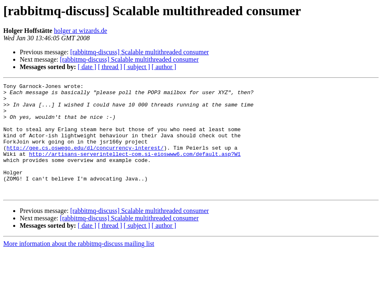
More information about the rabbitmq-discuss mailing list (78, 265)
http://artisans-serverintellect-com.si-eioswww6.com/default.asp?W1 (135, 168)
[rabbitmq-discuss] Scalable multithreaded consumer (139, 52)
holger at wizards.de (80, 30)
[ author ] (164, 66)
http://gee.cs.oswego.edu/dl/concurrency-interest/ (85, 161)
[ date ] (87, 66)
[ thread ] (110, 66)
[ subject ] (137, 66)
